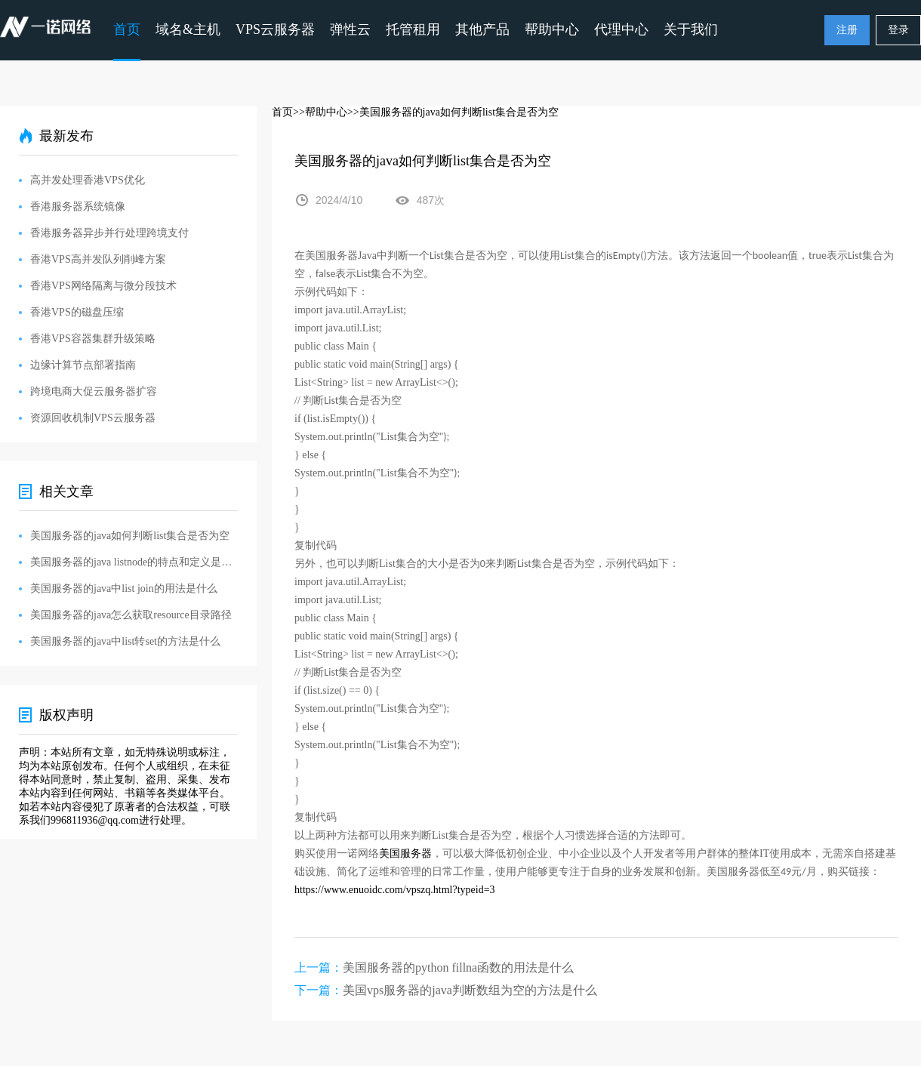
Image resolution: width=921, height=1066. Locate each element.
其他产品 (482, 29)
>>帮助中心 (320, 112)
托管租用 (413, 29)
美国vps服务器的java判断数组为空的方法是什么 (470, 990)
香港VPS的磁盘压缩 (77, 312)
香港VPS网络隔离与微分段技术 (103, 285)
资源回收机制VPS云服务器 (93, 418)
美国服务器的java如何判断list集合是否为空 (129, 535)
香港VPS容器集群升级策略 (93, 338)
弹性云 (350, 29)
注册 (847, 29)
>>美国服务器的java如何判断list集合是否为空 (453, 112)
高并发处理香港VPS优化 (87, 180)
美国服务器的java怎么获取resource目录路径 (131, 615)
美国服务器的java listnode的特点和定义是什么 (134, 562)
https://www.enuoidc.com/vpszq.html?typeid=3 (394, 889)
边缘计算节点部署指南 (83, 365)
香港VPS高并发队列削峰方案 (98, 259)
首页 (126, 29)
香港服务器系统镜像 (77, 206)
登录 (898, 29)
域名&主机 (188, 29)
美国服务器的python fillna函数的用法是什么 (458, 967)
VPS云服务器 (275, 29)
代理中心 (621, 29)
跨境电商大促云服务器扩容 (93, 391)
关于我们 (691, 29)
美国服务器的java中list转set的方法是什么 (125, 641)
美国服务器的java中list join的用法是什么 (123, 588)
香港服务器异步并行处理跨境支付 (109, 233)
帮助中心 (552, 29)
